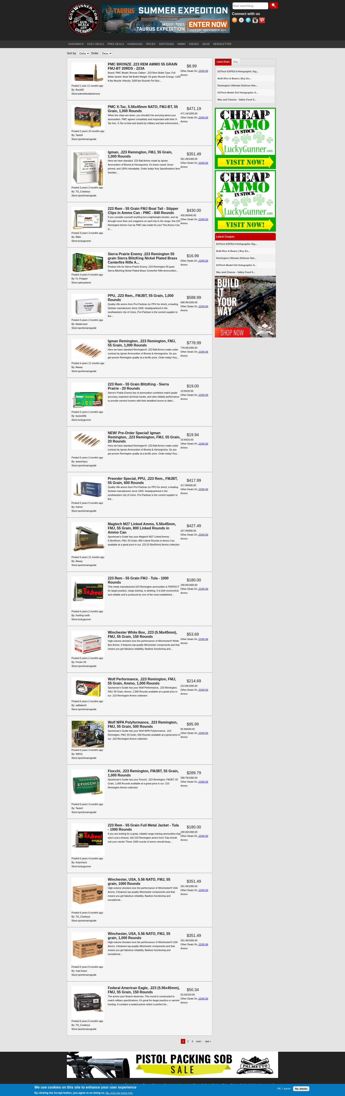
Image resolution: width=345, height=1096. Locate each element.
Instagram (255, 20)
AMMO (181, 44)
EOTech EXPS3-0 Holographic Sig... (238, 71)
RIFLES (150, 44)
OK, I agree (284, 1088)
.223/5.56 (203, 71)
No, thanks (301, 1089)
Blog (235, 62)
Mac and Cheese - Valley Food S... (237, 99)
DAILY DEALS (95, 44)
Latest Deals (224, 61)
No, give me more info (119, 1093)
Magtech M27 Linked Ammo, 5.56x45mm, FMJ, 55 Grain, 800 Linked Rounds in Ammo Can (142, 528)
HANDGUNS (135, 44)
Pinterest (262, 20)
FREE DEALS (116, 44)
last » (208, 1041)
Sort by (71, 53)
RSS (235, 20)
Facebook (242, 20)
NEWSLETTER (222, 44)
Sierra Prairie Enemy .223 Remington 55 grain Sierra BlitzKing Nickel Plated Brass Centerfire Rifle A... (142, 258)
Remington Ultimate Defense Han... (238, 85)
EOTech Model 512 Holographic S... (238, 92)
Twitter (249, 20)
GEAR (206, 44)
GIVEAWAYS (76, 44)
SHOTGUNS (166, 44)
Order (94, 53)
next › (199, 1041)
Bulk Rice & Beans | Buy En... (234, 78)
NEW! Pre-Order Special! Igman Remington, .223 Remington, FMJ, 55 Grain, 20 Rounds (144, 437)
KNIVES (194, 44)
